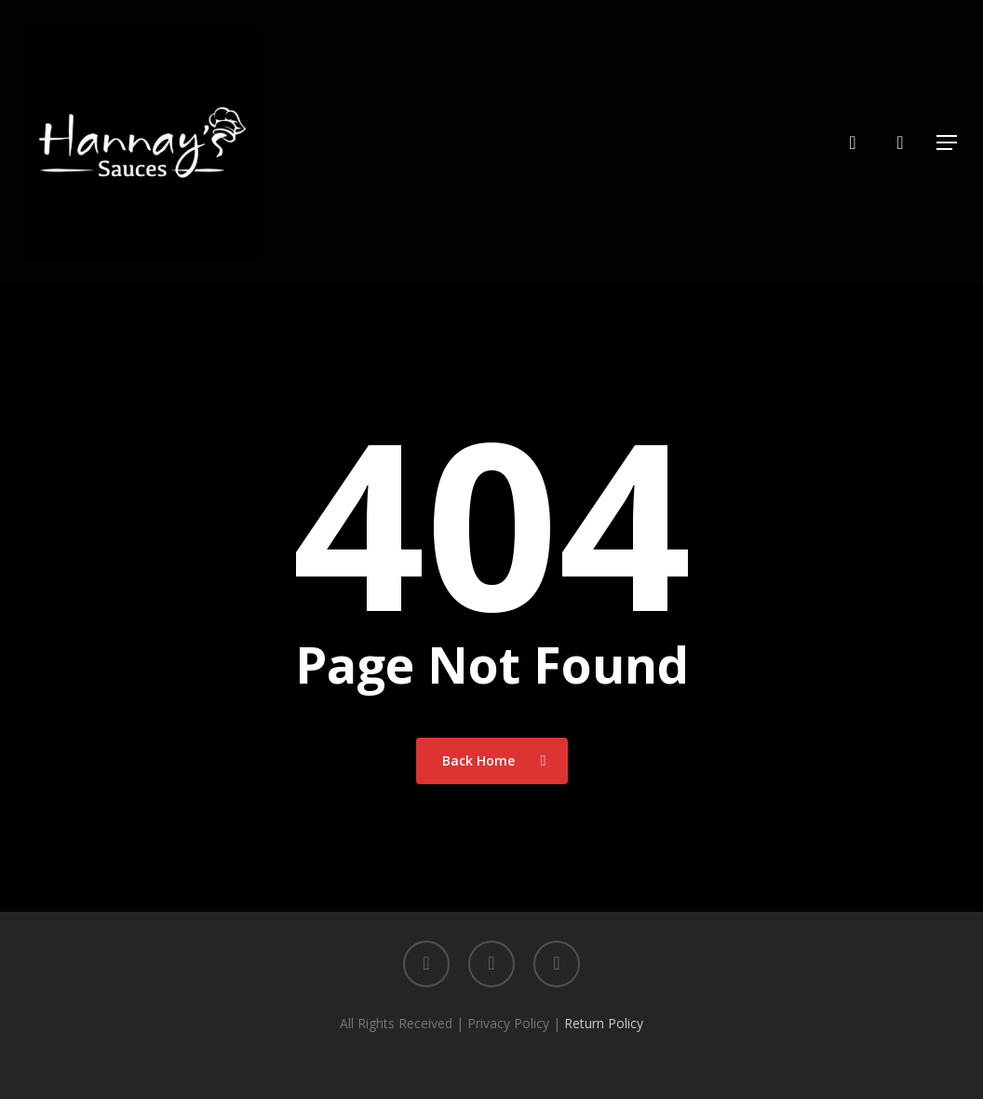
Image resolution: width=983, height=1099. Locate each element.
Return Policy (603, 1023)
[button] (946, 143)
